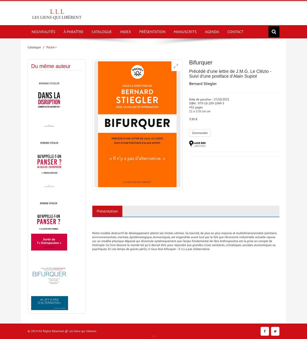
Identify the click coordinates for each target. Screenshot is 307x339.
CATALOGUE (102, 31)
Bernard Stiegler (203, 83)
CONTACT (235, 31)
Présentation (107, 211)
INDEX (125, 31)
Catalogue (34, 47)
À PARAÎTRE (73, 31)
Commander (200, 133)
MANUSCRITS (185, 31)
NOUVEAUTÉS (43, 31)
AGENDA (212, 31)
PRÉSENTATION (152, 31)
